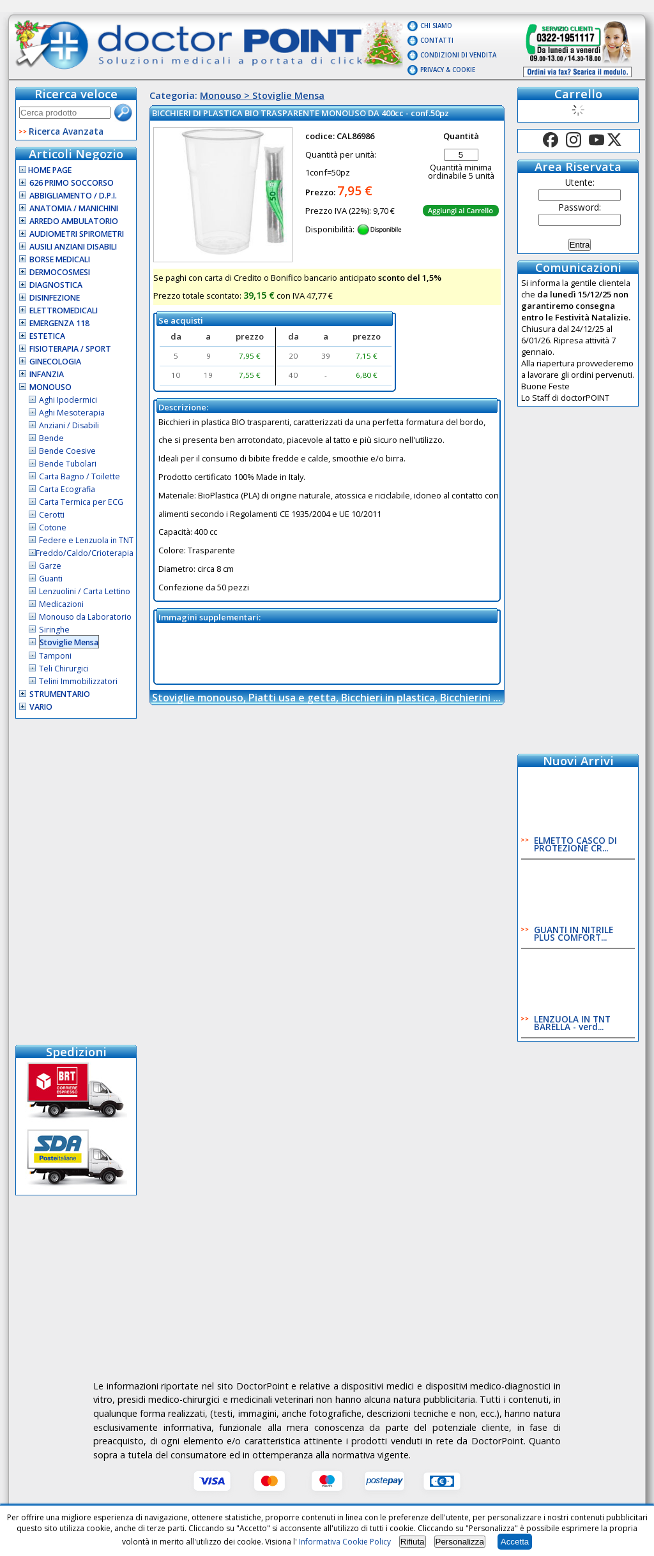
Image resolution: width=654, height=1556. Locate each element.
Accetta (515, 1541)
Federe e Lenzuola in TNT (86, 540)
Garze (50, 565)
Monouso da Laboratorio (85, 616)
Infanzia (46, 374)
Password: (580, 207)
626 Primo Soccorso (71, 182)
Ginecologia (55, 361)
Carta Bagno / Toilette (79, 476)
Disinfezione (54, 297)
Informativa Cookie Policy (345, 1541)
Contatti (436, 40)
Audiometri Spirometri (76, 233)
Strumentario (59, 694)
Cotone (52, 527)
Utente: (580, 182)
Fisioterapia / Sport (70, 348)
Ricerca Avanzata (66, 131)
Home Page (45, 170)
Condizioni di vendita (458, 55)
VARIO (40, 706)
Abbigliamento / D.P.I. (73, 195)
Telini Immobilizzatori (78, 681)
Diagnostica (55, 285)
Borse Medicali (59, 259)
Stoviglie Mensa (69, 642)
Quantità (461, 136)
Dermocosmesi (59, 272)
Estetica (47, 336)
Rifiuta (412, 1541)
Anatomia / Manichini (73, 208)
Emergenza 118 (59, 323)
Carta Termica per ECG (81, 502)
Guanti (51, 578)
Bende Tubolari (67, 463)
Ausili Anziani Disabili (73, 246)
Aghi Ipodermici (68, 399)
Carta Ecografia (67, 489)
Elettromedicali (63, 310)
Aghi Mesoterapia (72, 412)
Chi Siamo (436, 26)
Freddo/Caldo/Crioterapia (84, 553)
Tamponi (55, 655)
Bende (51, 438)
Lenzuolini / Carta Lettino (84, 591)
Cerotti (52, 514)
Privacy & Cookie (447, 70)
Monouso (50, 387)
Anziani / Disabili (69, 425)
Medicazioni (61, 604)
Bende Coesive (67, 450)
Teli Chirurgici (64, 668)
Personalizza (460, 1541)
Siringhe (54, 629)
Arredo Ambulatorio (73, 221)
